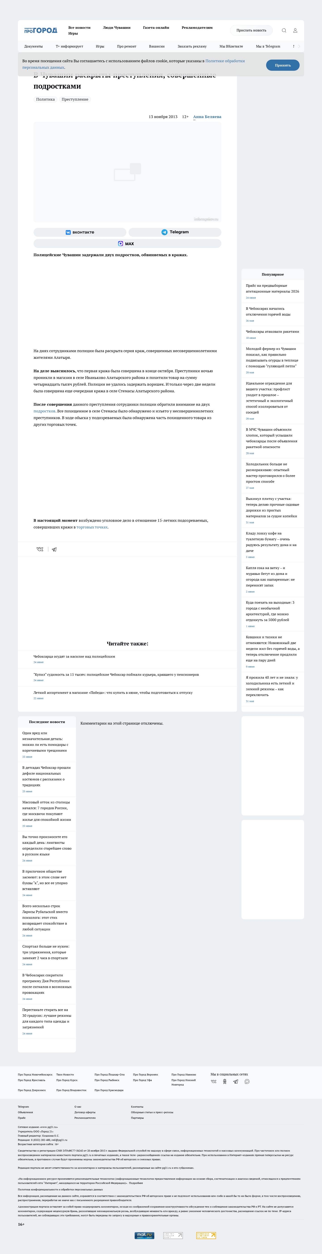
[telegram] (55, 549)
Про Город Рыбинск (107, 1080)
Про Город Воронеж (145, 1074)
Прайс (22, 1117)
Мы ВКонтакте (231, 46)
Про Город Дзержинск (32, 1090)
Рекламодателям (197, 27)
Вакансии (157, 46)
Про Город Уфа (142, 1080)
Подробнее (136, 1183)
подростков (44, 411)
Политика (45, 99)
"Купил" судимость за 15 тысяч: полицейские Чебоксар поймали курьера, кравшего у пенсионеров (127, 677)
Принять (283, 65)
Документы (33, 46)
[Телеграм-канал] (175, 232)
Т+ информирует (69, 46)
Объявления (25, 1112)
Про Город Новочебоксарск (35, 1074)
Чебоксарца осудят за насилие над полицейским (127, 659)
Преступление (75, 99)
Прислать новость (251, 30)
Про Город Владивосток (71, 1090)
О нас (77, 1106)
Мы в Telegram (268, 46)
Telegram (23, 1106)
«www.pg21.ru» (49, 1127)
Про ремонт (126, 46)
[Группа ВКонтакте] (80, 232)
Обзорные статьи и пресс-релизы (152, 1112)
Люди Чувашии (117, 27)
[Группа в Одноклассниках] (224, 1081)
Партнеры (137, 1117)
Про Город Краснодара (109, 1090)
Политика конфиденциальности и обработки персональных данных (60, 1189)
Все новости (79, 27)
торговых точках (92, 527)
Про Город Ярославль (31, 1080)
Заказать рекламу (192, 46)
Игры (73, 33)
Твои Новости (65, 1074)
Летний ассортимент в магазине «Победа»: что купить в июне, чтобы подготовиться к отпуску (127, 695)
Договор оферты (84, 1112)
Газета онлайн (156, 27)
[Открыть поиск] (284, 30)
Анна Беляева (207, 116)
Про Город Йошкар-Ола (110, 1074)
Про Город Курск (66, 1080)
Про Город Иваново (184, 1074)
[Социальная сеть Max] (127, 243)
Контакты (137, 1106)
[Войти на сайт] (295, 30)
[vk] (40, 549)
